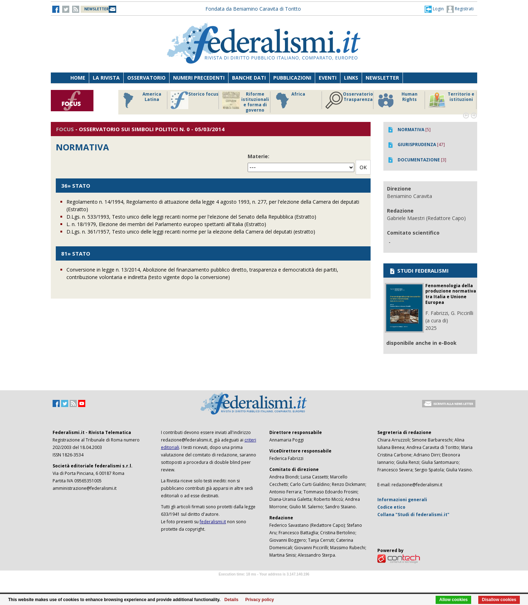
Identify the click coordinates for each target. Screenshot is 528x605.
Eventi (327, 77)
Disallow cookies (499, 599)
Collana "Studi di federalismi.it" (413, 515)
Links (351, 77)
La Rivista (106, 77)
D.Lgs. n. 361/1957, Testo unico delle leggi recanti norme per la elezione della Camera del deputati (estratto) (190, 231)
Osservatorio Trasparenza (349, 100)
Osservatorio (146, 77)
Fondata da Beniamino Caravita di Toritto (253, 8)
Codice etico (391, 507)
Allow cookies (453, 599)
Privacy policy (259, 599)
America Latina (140, 100)
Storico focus (195, 100)
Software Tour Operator (264, 582)
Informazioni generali (402, 500)
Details (231, 599)
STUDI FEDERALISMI (419, 270)
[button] (434, 9)
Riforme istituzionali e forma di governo (245, 102)
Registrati (460, 9)
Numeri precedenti (199, 77)
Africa (289, 100)
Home (77, 77)
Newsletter (382, 77)
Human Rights (397, 100)
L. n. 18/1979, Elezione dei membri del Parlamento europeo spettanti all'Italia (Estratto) (166, 224)
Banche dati (249, 77)
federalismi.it (213, 522)
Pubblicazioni (292, 77)
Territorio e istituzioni (451, 100)
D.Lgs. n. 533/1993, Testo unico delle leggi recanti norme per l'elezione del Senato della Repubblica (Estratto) (191, 216)
